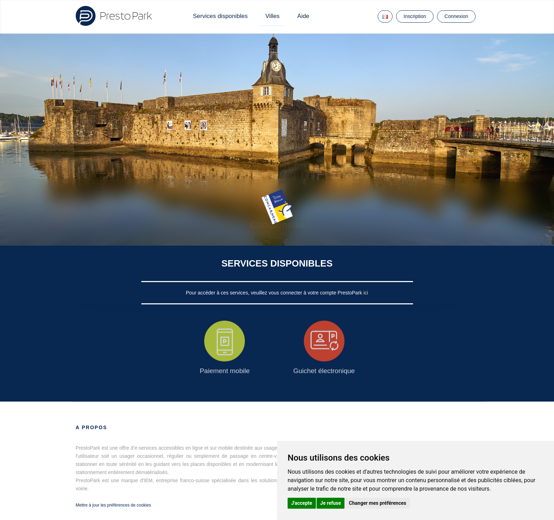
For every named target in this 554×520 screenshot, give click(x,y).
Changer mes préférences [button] (377, 503)
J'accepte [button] (301, 503)
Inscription (414, 16)
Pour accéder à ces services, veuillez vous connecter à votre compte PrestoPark (275, 293)
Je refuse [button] (330, 503)
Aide (303, 16)
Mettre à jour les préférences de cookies (113, 505)
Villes (272, 16)
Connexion (456, 16)
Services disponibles (220, 16)
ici (366, 293)
